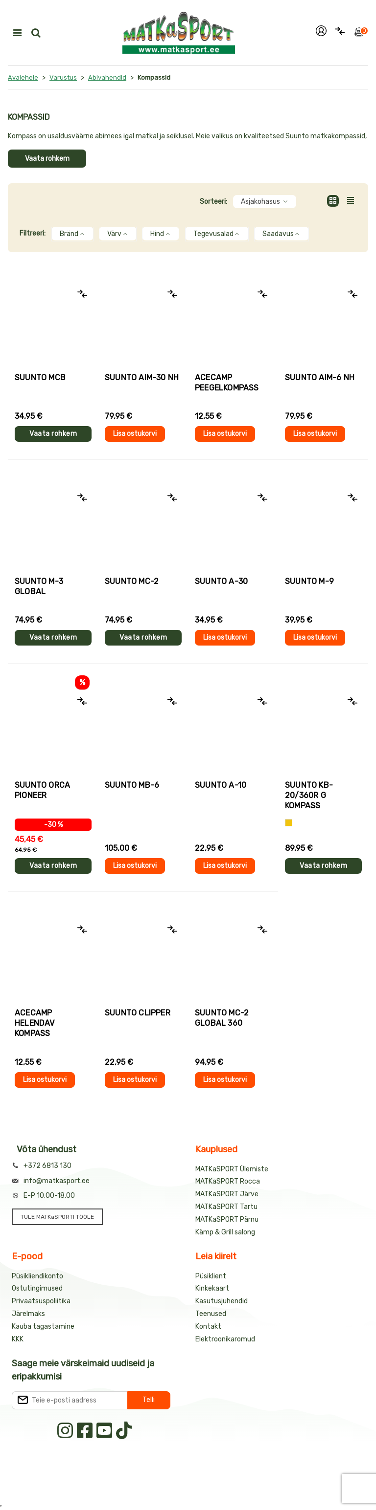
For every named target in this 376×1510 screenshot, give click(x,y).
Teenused (210, 1314)
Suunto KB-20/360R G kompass (309, 795)
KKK (18, 1339)
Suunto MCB (40, 377)
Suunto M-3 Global (39, 586)
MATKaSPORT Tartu (226, 1207)
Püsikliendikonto (37, 1276)
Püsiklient (210, 1276)
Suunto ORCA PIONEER (42, 790)
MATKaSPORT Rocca (227, 1181)
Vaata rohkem (47, 158)
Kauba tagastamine (43, 1326)
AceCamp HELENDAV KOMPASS (35, 1023)
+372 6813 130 (47, 1166)
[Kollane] (288, 822)
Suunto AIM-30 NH (142, 377)
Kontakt (208, 1326)
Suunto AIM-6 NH (319, 377)
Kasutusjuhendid (221, 1301)
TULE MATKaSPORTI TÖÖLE (57, 1216)
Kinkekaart (212, 1288)
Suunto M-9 (309, 581)
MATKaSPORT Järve (226, 1194)
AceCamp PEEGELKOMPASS (227, 382)
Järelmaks (28, 1314)
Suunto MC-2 (132, 581)
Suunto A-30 (221, 581)
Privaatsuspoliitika (41, 1301)
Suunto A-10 (220, 785)
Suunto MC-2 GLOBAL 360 (222, 1018)
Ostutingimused (37, 1288)
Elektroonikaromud (225, 1339)
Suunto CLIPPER (137, 1012)
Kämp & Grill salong (225, 1232)
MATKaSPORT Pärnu (226, 1219)
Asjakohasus (264, 201)
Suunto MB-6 (132, 785)
